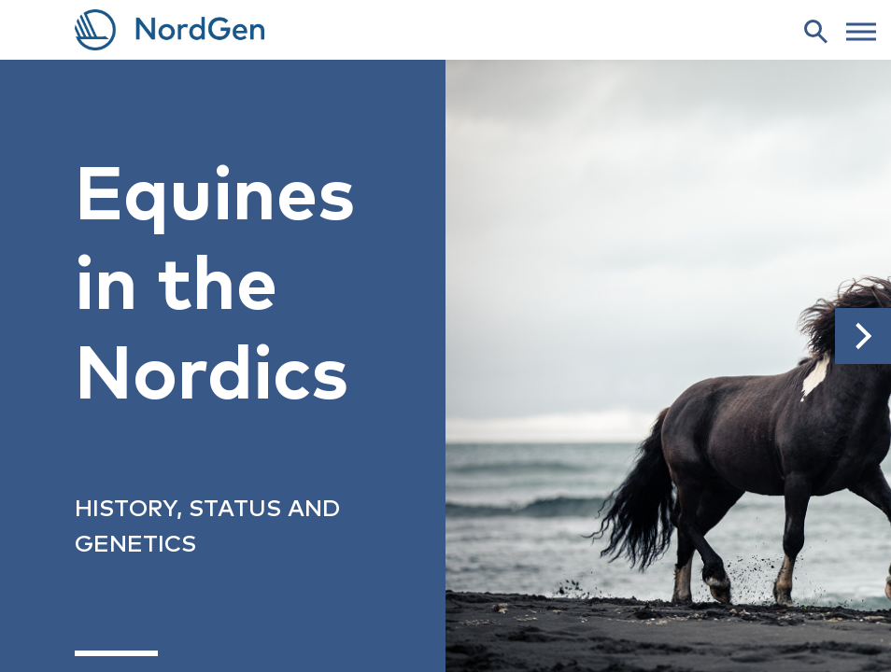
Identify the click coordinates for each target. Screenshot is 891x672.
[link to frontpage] (445, 29)
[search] (815, 30)
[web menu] (861, 30)
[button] (863, 336)
